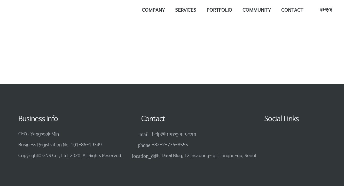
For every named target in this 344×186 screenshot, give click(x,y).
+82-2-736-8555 (170, 145)
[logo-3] (31, 10)
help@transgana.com (174, 134)
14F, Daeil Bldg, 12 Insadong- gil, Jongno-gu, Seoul (204, 155)
